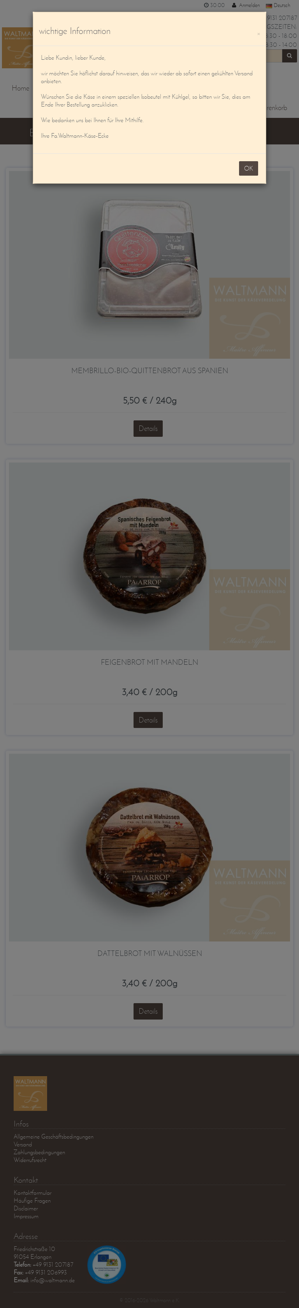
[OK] (258, 32)
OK (248, 168)
